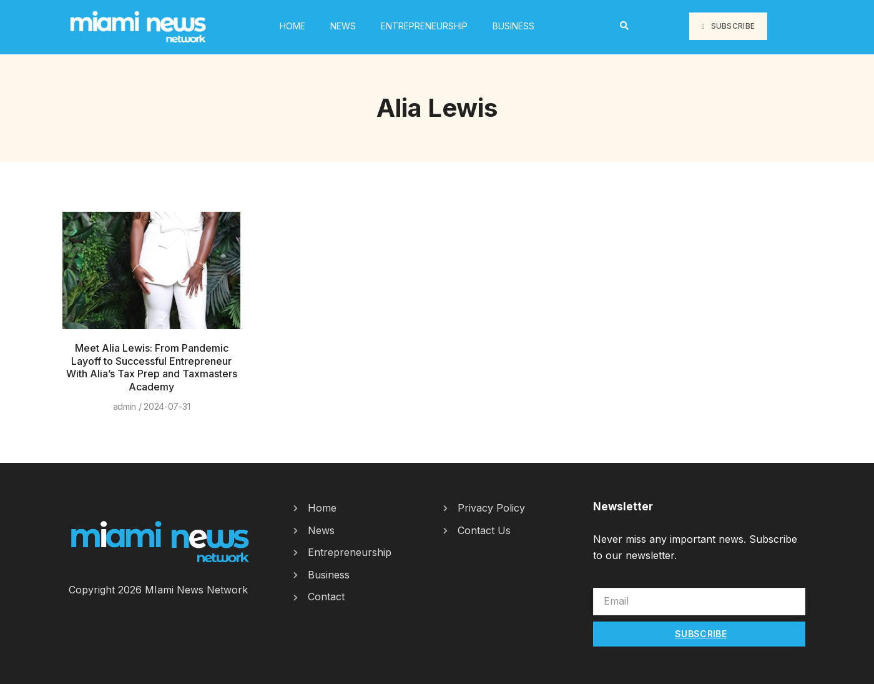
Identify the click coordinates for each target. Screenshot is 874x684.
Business (513, 26)
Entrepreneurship (424, 26)
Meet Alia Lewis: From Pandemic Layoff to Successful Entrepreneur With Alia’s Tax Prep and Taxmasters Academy (151, 367)
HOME (292, 26)
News (343, 26)
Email (605, 582)
